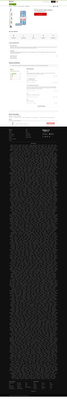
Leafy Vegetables (28, 387)
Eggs (26, 385)
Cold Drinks (11, 117)
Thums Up (35, 8)
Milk (9, 384)
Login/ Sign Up (53, 1)
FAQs (26, 131)
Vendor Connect (28, 137)
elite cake (43, 384)
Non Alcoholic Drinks (35, 117)
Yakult (51, 385)
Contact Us (27, 132)
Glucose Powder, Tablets (18, 117)
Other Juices (19, 387)
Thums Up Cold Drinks (17, 120)
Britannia (35, 387)
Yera (42, 385)
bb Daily (10, 140)
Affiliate (10, 137)
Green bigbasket (11, 134)
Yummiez (35, 385)
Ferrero (43, 388)
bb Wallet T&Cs (28, 135)
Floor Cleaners (11, 387)
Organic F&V (11, 385)
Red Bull (35, 384)
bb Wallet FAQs (28, 134)
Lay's (50, 388)
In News (10, 132)
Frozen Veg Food (12, 388)
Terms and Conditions (12, 138)
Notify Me (40, 14)
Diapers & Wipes (20, 388)
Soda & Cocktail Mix (43, 117)
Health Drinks (19, 384)
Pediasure (51, 384)
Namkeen (18, 385)
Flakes (26, 384)
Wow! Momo (44, 387)
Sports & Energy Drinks (51, 117)
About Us (10, 131)
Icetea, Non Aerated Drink (27, 117)
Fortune (51, 387)
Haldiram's (35, 388)
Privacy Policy (11, 135)
